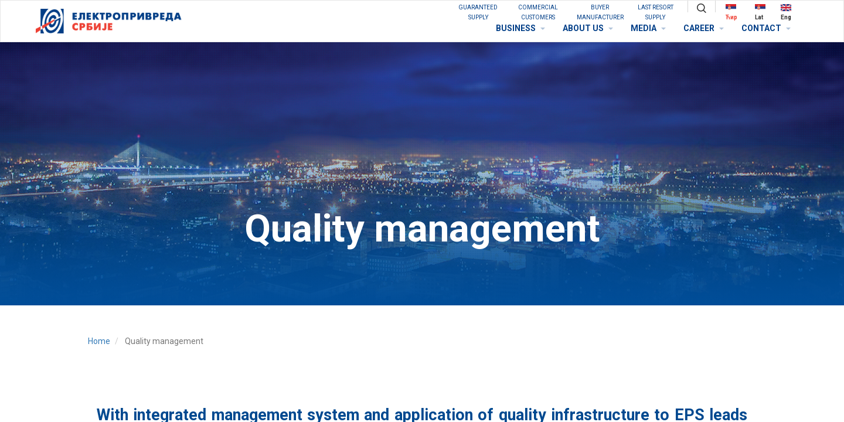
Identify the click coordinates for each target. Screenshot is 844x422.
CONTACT (766, 28)
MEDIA (648, 28)
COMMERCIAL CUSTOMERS (538, 12)
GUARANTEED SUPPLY (478, 12)
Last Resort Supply (655, 12)
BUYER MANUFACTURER (600, 12)
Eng (786, 12)
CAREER (703, 28)
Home (99, 341)
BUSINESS (520, 28)
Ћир (731, 12)
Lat (760, 12)
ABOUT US (588, 28)
